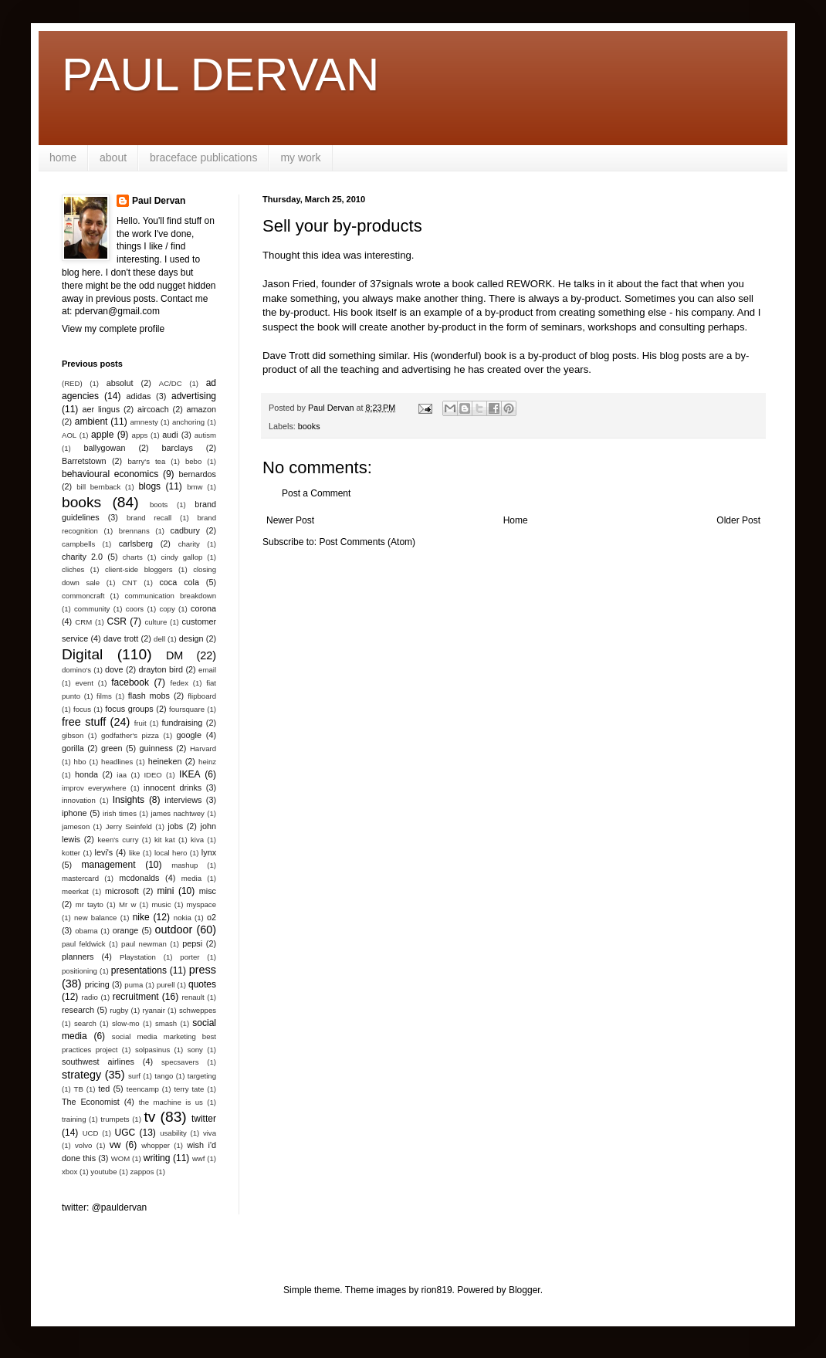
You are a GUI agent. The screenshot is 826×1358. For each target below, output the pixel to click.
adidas (139, 396)
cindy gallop (181, 557)
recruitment (136, 996)
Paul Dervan (158, 200)
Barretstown (84, 461)
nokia (182, 917)
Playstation (138, 957)
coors (135, 608)
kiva (197, 839)
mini (165, 891)
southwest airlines (98, 1061)
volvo (83, 1145)
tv (149, 1117)
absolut (120, 383)
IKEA (189, 774)
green (112, 748)
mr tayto (89, 904)
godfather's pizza (130, 735)
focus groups (129, 708)
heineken (165, 761)
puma (133, 984)
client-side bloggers (138, 569)
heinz (207, 761)
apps (140, 435)
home (62, 157)
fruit (140, 723)
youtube (103, 1171)
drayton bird (161, 669)
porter (189, 957)
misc (207, 891)
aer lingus (101, 409)
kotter (71, 852)
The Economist (91, 1101)
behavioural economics (110, 474)
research (78, 1009)
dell (159, 639)
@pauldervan (119, 1207)
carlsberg (136, 543)
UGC (125, 1132)
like (134, 852)
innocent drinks (172, 787)
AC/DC (170, 383)
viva (209, 1133)
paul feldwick (84, 944)
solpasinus (152, 1049)
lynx (208, 852)
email (207, 669)
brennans (134, 531)
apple (102, 434)
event (84, 683)
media (191, 878)
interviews (182, 799)
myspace (201, 904)
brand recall (149, 517)
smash (166, 1023)
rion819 (436, 1290)
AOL (69, 435)
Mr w (127, 904)
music (161, 904)
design (191, 638)
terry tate (189, 1089)
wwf (198, 1158)
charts (133, 557)
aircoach (153, 409)
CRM (83, 622)
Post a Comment (316, 493)
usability (173, 1133)
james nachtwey (178, 813)
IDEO (152, 774)
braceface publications (203, 157)
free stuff (84, 722)
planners (77, 956)
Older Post (738, 520)
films (104, 696)
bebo (193, 461)
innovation (79, 800)
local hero (170, 852)
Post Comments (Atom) (367, 542)
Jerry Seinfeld (129, 826)
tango (163, 1076)
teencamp (143, 1089)
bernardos (197, 474)
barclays (177, 447)
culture (155, 622)
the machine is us (171, 1102)
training (74, 1119)
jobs (175, 826)
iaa (122, 774)
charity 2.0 (82, 556)
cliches (73, 569)
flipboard (202, 696)
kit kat (164, 839)
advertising (193, 396)
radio (90, 997)
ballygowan (104, 447)
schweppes (197, 1010)
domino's (76, 669)
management (109, 864)
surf (134, 1076)
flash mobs (149, 695)
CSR (117, 621)
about (113, 157)
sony (195, 1049)
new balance (95, 917)
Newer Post (290, 520)
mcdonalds (139, 877)
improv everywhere (94, 788)
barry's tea (146, 461)
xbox (69, 1171)
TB (78, 1089)
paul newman (144, 944)
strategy (81, 1074)
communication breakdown (170, 595)
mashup (184, 865)
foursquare (187, 709)
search (85, 1023)
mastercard (80, 878)
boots (159, 504)
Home (515, 520)
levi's (104, 852)
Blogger (524, 1290)
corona (203, 608)
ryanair (154, 1010)
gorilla (73, 748)
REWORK (529, 284)
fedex (179, 683)
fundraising (182, 722)
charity (189, 544)
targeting (202, 1076)
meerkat (75, 891)
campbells (78, 544)
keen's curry (117, 839)
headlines (117, 761)
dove (114, 669)
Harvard (203, 748)
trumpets (114, 1119)
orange (126, 930)
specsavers (180, 1062)
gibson (72, 735)
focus (82, 709)
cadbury (185, 530)
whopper (155, 1145)
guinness (156, 748)
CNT (129, 582)
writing (157, 1158)
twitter (203, 1118)
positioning (79, 971)
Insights (128, 799)
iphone (74, 813)
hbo (80, 761)
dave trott (120, 638)
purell (165, 984)
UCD (91, 1133)
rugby (119, 1010)
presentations (139, 970)
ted (104, 1088)
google (189, 735)
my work (300, 157)
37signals (391, 284)
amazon (201, 409)
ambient (91, 421)
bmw (194, 487)
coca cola (178, 582)
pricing (97, 984)
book (495, 355)
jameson (76, 826)
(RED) (72, 383)
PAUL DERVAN (220, 74)
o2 (211, 917)
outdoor (174, 929)
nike (141, 917)
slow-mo (126, 1023)
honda (86, 774)
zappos (142, 1171)
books (309, 426)
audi (170, 434)
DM (174, 655)
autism (205, 435)
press (202, 969)
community (92, 608)
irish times (120, 813)
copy (166, 608)
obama (86, 930)
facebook (130, 682)
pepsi (192, 943)
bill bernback (98, 487)
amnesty (144, 422)
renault (192, 997)
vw (115, 1145)
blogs (149, 486)
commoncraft (83, 595)
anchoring (188, 422)
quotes (202, 984)
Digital (82, 654)
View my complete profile (113, 328)
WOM (120, 1158)
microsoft (122, 891)
